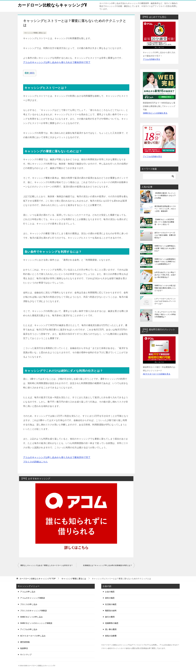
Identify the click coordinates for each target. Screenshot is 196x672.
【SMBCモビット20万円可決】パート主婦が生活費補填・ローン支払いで (164, 222)
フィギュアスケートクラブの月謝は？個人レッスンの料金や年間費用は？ (165, 314)
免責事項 (24, 648)
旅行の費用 (110, 617)
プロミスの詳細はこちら (35, 462)
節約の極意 (110, 598)
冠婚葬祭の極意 (111, 623)
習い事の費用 (111, 629)
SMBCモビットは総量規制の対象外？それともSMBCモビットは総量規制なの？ (165, 261)
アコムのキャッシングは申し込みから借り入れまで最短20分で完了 (56, 62)
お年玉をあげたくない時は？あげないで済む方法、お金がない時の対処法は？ (165, 274)
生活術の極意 (111, 604)
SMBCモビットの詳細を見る (155, 113)
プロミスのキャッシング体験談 (33, 610)
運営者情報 (25, 642)
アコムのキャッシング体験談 (32, 598)
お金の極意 (110, 592)
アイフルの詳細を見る (152, 156)
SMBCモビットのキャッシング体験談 (36, 623)
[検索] (159, 176)
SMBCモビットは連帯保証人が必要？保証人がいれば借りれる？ (165, 248)
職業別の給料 (111, 610)
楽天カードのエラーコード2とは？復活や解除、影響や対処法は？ (165, 235)
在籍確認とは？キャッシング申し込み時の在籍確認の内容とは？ (107, 565)
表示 (32, 73)
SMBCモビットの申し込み (31, 617)
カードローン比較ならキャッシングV (52, 5)
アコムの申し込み (27, 592)
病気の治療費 (111, 636)
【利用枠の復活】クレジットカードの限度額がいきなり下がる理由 (165, 195)
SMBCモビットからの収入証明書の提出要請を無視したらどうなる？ (165, 288)
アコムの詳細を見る (151, 59)
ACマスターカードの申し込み (33, 636)
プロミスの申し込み (28, 604)
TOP (37, 578)
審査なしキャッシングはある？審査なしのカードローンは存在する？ (46, 565)
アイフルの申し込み (28, 629)
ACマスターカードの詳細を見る (156, 374)
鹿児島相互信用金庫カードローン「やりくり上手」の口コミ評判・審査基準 (165, 208)
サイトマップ (26, 654)
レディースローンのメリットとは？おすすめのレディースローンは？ (165, 301)
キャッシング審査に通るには (35, 33)
